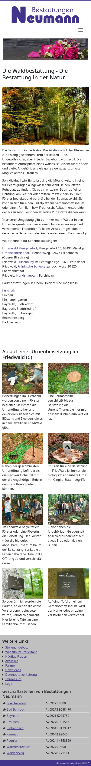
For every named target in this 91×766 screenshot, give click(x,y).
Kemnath (8, 290)
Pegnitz (12, 740)
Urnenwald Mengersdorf (19, 248)
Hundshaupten (26, 275)
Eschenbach (15, 728)
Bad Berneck (15, 709)
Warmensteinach (19, 747)
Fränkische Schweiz (31, 266)
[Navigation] (80, 30)
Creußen (13, 722)
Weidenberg (15, 753)
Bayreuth (13, 716)
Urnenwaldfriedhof (15, 253)
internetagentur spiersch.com (69, 763)
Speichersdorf (16, 703)
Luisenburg (26, 262)
